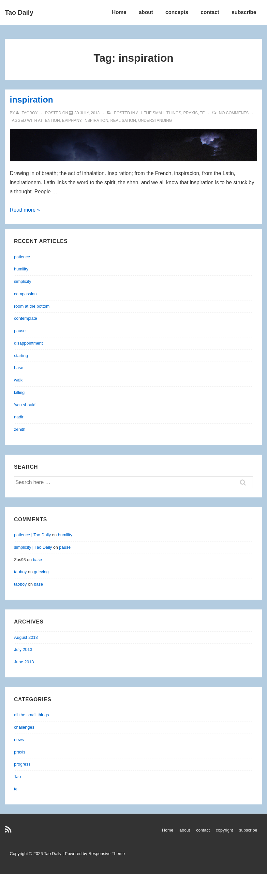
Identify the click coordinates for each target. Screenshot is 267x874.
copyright (224, 830)
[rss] (9, 831)
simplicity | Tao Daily (33, 547)
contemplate (25, 318)
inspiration (31, 100)
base (18, 367)
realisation (123, 120)
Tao (17, 776)
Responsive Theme (106, 853)
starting (21, 355)
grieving (41, 571)
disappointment (28, 343)
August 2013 (26, 637)
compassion (25, 293)
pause (19, 330)
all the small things (158, 113)
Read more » (25, 210)
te (202, 113)
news (19, 739)
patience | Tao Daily (32, 534)
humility (21, 269)
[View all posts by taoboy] (27, 113)
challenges (24, 727)
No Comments (233, 113)
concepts (176, 12)
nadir (18, 416)
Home (119, 12)
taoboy (20, 571)
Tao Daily (19, 12)
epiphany (71, 120)
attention (49, 120)
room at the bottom (32, 306)
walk (18, 380)
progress (22, 764)
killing (19, 392)
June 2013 (24, 661)
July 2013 (23, 649)
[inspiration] (86, 113)
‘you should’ (25, 404)
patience (22, 256)
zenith (19, 429)
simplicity (22, 281)
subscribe (243, 12)
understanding (155, 120)
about (146, 12)
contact (210, 12)
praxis (190, 113)
